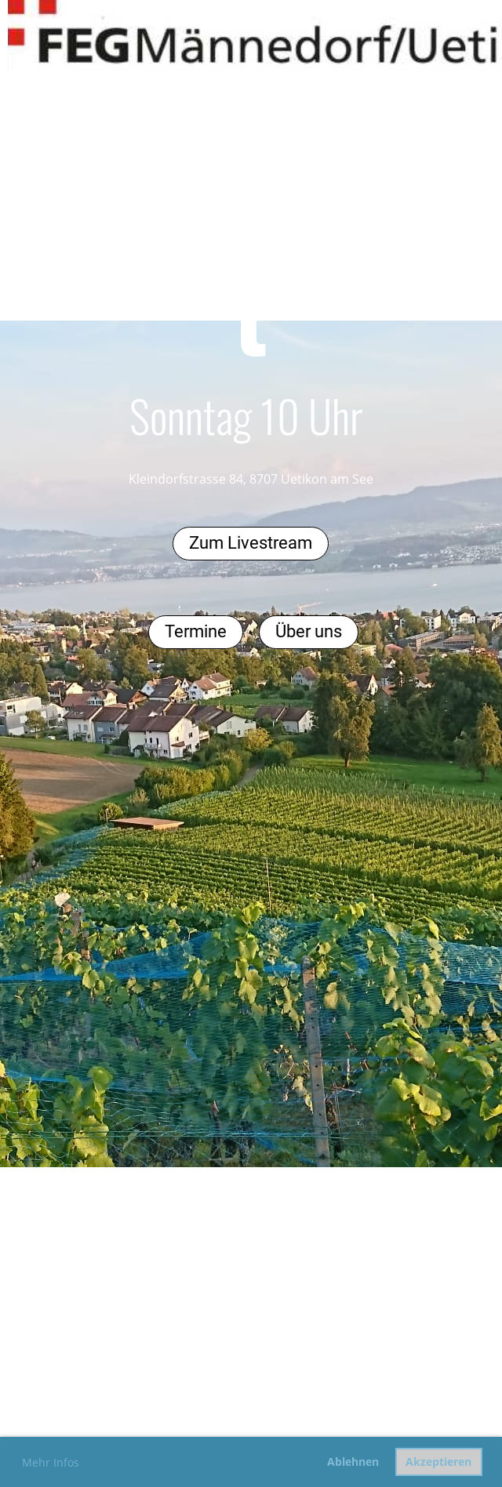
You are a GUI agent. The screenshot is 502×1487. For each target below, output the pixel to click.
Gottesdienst (251, 258)
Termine (196, 631)
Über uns (308, 631)
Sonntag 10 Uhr (246, 415)
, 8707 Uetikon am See (308, 479)
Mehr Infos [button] (50, 1462)
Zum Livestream (250, 543)
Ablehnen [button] (353, 1461)
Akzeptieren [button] (438, 1461)
